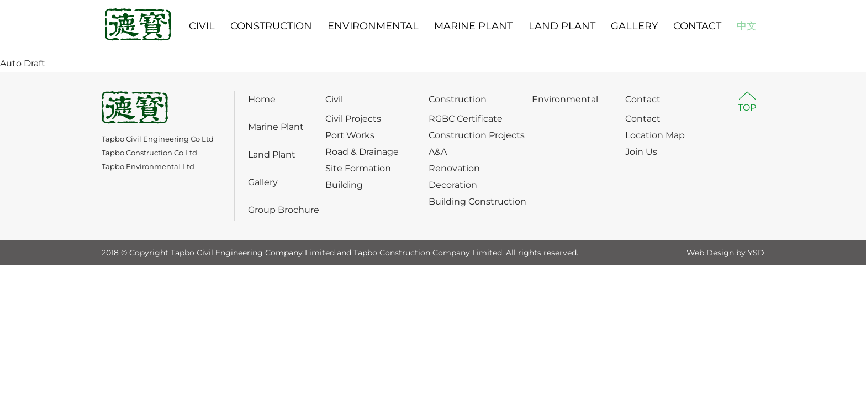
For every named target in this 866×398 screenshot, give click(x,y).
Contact (643, 99)
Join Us (641, 151)
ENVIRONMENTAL (373, 26)
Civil (334, 99)
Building (344, 185)
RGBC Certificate (466, 118)
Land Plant (271, 154)
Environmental (565, 99)
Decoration (453, 185)
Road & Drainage (362, 151)
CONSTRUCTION (271, 26)
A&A (438, 151)
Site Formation (358, 168)
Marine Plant (276, 127)
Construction (458, 99)
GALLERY (634, 26)
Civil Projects (353, 118)
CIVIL (202, 26)
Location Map (655, 135)
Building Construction (477, 201)
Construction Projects (477, 135)
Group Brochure (283, 210)
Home (262, 99)
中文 (747, 26)
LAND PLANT (562, 26)
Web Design (710, 253)
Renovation (454, 168)
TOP (747, 107)
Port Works (349, 135)
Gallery (263, 182)
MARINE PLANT (473, 26)
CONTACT (697, 26)
